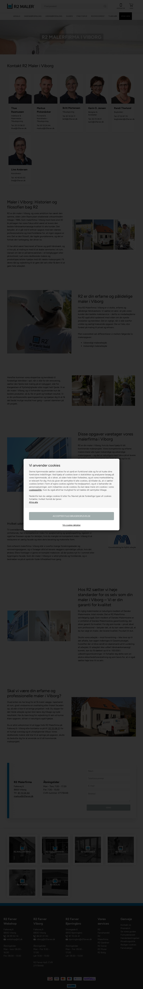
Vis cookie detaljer (71, 525)
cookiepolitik (35, 490)
